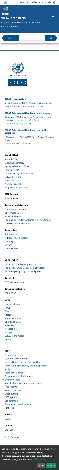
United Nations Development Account (24, 264)
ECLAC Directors (13, 176)
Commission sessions (15, 209)
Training (9, 241)
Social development (14, 372)
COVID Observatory (14, 282)
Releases (9, 314)
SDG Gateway (11, 198)
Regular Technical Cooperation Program (25, 267)
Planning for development (18, 404)
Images (8, 332)
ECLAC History (12, 180)
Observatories (12, 212)
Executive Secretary (14, 162)
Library (8, 244)
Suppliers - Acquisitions (16, 187)
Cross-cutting (11, 393)
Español (33, 2)
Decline (41, 465)
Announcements (13, 318)
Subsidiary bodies (13, 216)
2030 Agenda (11, 397)
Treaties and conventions (17, 223)
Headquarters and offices (17, 166)
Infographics (11, 328)
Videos (8, 339)
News (7, 307)
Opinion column (13, 321)
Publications (11, 234)
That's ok (51, 465)
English (24, 2)
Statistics (9, 407)
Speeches (9, 325)
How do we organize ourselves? (20, 173)
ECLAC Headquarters (15, 99)
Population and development (19, 376)
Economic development (16, 358)
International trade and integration (22, 362)
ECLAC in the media (14, 335)
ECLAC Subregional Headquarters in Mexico (27, 113)
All (9, 38)
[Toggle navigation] (53, 17)
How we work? (12, 169)
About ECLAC (11, 159)
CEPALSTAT (10, 293)
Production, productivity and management (26, 365)
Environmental (12, 379)
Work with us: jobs (14, 183)
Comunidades (11, 248)
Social (8, 369)
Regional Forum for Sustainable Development (28, 219)
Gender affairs (11, 400)
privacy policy (39, 459)
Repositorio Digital (18, 237)
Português (45, 2)
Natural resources (13, 390)
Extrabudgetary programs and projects (24, 271)
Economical (10, 355)
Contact (9, 429)
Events (8, 311)
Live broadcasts (12, 304)
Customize (7, 465)
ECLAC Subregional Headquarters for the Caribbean (26, 131)
